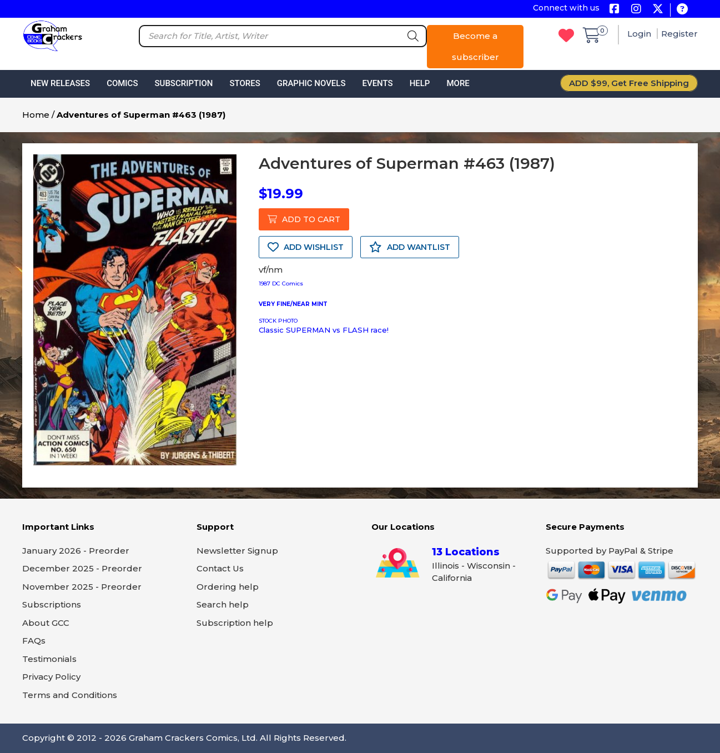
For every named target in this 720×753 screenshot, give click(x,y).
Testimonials (49, 659)
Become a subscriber (475, 46)
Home (35, 114)
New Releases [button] (60, 83)
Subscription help (235, 623)
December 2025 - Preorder (82, 568)
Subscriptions (51, 604)
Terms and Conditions (69, 695)
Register (679, 33)
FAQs (34, 640)
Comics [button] (122, 83)
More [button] (457, 83)
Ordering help (228, 586)
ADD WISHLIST (306, 247)
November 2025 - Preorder (82, 586)
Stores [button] (244, 83)
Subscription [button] (184, 83)
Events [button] (377, 83)
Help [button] (420, 83)
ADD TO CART (304, 219)
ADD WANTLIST (409, 247)
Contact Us (220, 568)
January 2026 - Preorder (75, 550)
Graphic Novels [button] (311, 83)
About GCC (45, 623)
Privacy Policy (51, 676)
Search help (223, 604)
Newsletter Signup (237, 550)
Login (640, 33)
